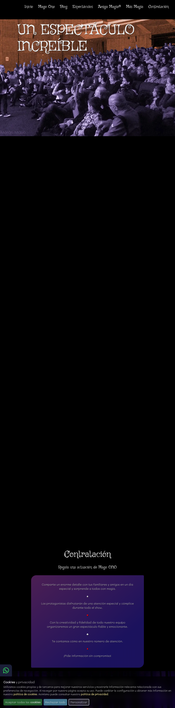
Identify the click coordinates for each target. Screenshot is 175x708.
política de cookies (25, 694)
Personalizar (79, 702)
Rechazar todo (55, 702)
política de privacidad (94, 694)
